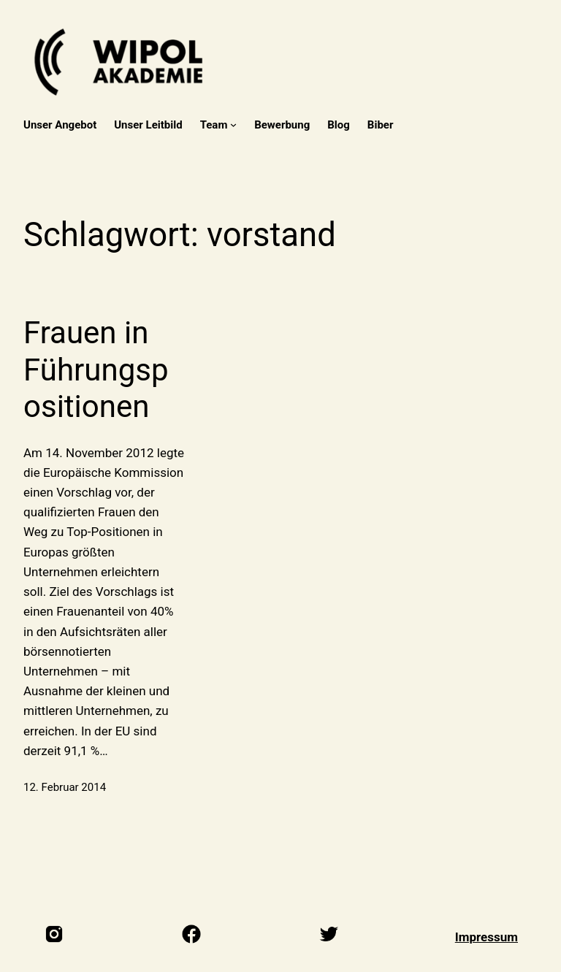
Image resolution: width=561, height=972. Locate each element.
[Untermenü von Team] (233, 124)
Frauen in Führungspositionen (95, 369)
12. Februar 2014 (64, 787)
